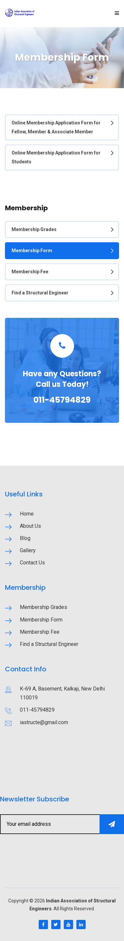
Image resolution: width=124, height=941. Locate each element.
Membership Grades (34, 229)
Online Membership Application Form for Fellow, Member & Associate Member (56, 127)
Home (27, 514)
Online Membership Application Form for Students (56, 157)
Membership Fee (30, 271)
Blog (25, 538)
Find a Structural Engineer (40, 292)
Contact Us (32, 562)
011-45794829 (62, 400)
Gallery (28, 550)
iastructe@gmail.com (44, 722)
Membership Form (32, 250)
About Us (30, 526)
